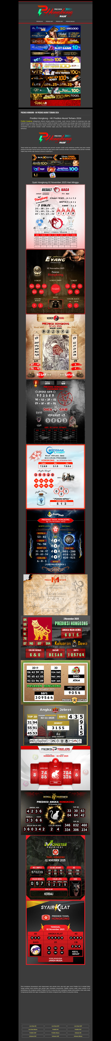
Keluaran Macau (78, 1036)
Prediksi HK (39, 21)
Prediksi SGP (49, 21)
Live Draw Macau (33, 1029)
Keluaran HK (78, 1032)
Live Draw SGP (78, 1026)
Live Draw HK (32, 1026)
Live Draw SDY (55, 1026)
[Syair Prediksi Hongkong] (55, 29)
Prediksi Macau (70, 21)
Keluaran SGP (55, 1036)
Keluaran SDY (32, 1036)
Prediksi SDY (59, 21)
